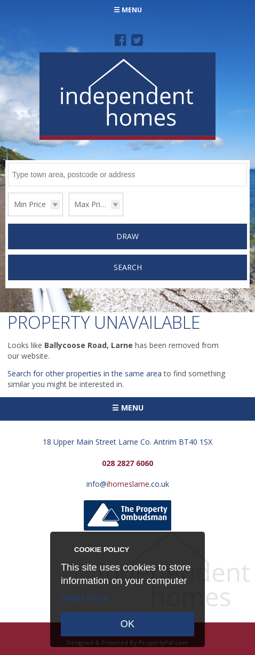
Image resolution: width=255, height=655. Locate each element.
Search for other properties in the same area (84, 373)
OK (127, 624)
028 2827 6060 (127, 463)
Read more (85, 598)
